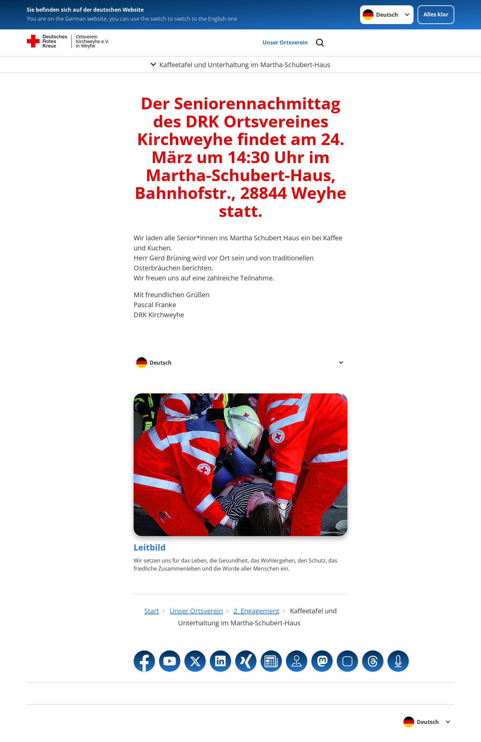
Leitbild (150, 547)
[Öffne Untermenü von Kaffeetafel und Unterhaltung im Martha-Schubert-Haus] (240, 64)
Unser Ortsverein (285, 42)
